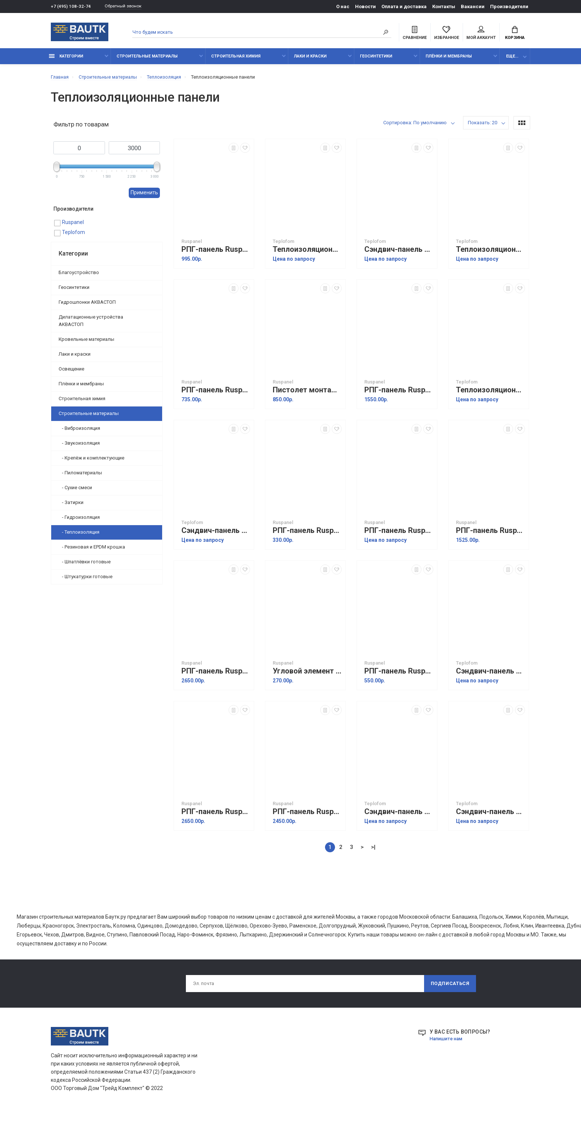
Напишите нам (448, 1044)
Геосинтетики (376, 60)
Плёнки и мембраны (449, 60)
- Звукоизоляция (79, 446)
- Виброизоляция (79, 432)
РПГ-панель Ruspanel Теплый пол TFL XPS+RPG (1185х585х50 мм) (215, 253)
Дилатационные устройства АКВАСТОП (91, 324)
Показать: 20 (482, 126)
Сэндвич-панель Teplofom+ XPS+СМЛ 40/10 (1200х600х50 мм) (398, 815)
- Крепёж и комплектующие (91, 461)
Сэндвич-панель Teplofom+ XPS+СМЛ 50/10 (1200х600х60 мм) (398, 253)
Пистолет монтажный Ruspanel (307, 394)
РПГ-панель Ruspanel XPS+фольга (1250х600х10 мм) (307, 534)
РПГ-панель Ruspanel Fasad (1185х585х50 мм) (398, 675)
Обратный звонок (126, 6)
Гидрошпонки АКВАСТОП (87, 306)
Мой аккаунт (481, 34)
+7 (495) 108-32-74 (71, 6)
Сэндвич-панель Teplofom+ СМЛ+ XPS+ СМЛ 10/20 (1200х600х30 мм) (490, 815)
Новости (365, 6)
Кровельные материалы (86, 343)
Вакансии (473, 6)
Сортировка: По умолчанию (415, 126)
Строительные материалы (147, 60)
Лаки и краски (310, 60)
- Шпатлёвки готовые (85, 565)
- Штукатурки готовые (85, 580)
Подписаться (449, 988)
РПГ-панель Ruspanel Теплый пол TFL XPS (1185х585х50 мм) (215, 394)
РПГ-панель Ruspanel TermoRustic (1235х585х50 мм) (398, 394)
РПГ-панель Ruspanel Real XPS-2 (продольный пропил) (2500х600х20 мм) (215, 815)
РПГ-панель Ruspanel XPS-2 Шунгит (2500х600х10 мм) (398, 534)
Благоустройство (79, 276)
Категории (66, 60)
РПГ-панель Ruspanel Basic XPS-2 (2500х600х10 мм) (490, 534)
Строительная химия (235, 60)
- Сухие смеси (75, 491)
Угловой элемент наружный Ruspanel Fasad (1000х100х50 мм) (307, 675)
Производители (509, 6)
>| (373, 851)
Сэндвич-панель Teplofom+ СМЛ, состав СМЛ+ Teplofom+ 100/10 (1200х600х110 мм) (490, 675)
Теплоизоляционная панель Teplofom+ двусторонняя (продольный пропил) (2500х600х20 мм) (490, 253)
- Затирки (71, 506)
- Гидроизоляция (79, 521)
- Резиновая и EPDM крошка (92, 550)
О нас (342, 6)
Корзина (515, 34)
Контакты (443, 6)
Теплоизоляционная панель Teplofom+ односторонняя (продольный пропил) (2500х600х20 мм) (307, 253)
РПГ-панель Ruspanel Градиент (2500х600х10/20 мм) (307, 815)
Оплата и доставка (404, 6)
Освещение (71, 372)
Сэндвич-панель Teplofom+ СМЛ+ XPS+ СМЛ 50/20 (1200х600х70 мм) (215, 534)
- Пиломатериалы (80, 476)
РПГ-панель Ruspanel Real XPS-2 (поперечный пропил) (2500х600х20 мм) (215, 675)
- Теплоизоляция (79, 536)
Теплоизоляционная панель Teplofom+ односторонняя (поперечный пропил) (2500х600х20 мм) (490, 394)
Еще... (512, 60)
